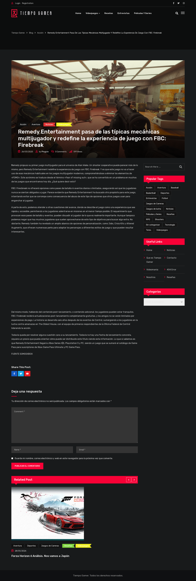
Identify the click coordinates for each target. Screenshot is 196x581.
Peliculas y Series (143, 13)
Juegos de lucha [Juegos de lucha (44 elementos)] (153, 209)
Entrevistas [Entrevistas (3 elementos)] (151, 198)
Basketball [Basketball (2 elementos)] (150, 193)
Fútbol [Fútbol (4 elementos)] (165, 198)
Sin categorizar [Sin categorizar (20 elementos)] (153, 225)
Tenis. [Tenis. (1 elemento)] (148, 230)
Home (78, 13)
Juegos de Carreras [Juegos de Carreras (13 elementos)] (155, 203)
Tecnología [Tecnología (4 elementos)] (170, 225)
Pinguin (45, 152)
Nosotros (150, 277)
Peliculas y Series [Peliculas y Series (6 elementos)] (154, 214)
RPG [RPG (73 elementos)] (148, 219)
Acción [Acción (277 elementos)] (149, 187)
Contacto (171, 258)
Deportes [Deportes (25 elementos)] (165, 193)
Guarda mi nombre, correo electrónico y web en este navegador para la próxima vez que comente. (64, 458)
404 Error (171, 269)
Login (17, 3)
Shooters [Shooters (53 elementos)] (159, 219)
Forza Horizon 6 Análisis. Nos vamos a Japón (40, 556)
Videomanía (152, 269)
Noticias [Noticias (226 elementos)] (170, 209)
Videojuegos (92, 13)
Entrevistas (124, 13)
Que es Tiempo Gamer (153, 260)
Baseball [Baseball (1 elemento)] (174, 187)
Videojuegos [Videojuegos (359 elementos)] (162, 230)
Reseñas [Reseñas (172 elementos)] (170, 214)
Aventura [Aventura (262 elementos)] (161, 187)
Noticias (171, 250)
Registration (27, 3)
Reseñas (108, 13)
